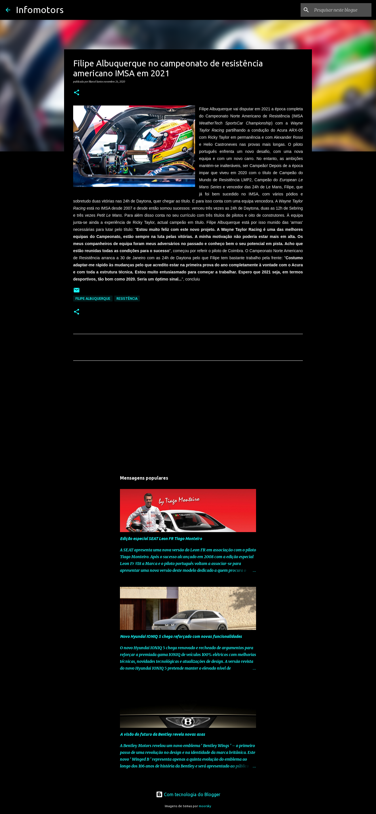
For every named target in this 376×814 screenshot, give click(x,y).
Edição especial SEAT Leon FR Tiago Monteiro (161, 538)
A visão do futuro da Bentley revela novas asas (162, 734)
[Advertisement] (188, 418)
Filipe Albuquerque (92, 298)
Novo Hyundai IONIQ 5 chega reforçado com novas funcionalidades (181, 636)
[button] (76, 92)
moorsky (205, 806)
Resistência (127, 298)
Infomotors (40, 10)
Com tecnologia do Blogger (188, 794)
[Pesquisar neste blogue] (341, 10)
